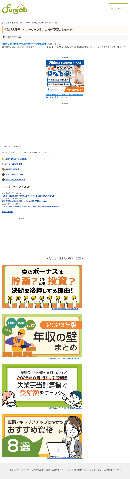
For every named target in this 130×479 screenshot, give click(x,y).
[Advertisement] (65, 122)
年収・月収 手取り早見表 (15, 180)
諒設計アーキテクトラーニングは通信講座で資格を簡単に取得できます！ (64, 96)
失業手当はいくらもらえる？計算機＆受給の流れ (65, 408)
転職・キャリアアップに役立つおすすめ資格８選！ (65, 458)
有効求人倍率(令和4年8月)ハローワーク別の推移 (24, 44)
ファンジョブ (65, 470)
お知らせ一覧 (7, 212)
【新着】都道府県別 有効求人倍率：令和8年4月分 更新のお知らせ (28, 196)
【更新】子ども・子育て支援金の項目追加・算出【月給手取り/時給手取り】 (32, 207)
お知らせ (5, 23)
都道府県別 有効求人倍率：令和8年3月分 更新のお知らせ (25, 201)
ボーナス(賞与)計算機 (13, 164)
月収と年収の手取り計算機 (16, 159)
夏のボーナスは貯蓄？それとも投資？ (65, 309)
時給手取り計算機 (12, 169)
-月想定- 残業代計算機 (14, 175)
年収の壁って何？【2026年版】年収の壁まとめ (65, 358)
